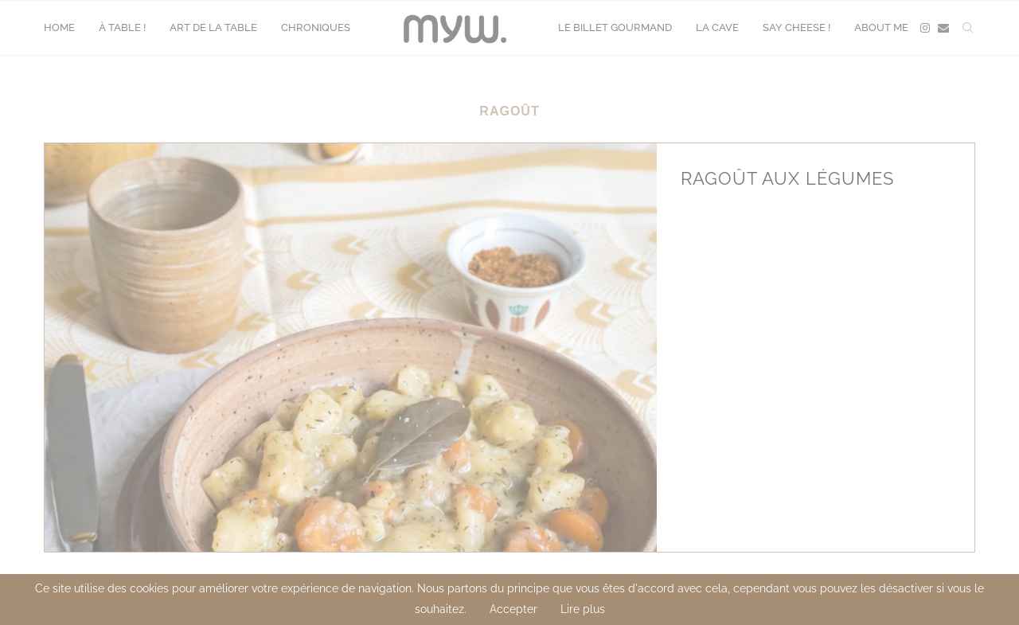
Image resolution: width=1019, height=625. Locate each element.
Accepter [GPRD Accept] (513, 609)
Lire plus (582, 609)
